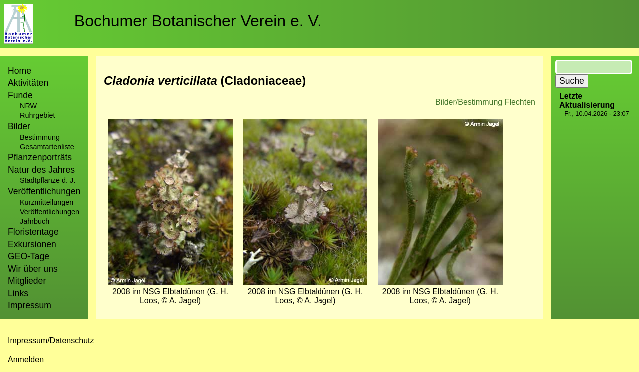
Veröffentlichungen (49, 212)
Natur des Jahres (41, 170)
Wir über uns (33, 269)
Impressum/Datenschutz (51, 340)
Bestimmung (40, 137)
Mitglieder (27, 281)
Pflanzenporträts (40, 157)
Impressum (29, 305)
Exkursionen (32, 244)
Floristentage (33, 232)
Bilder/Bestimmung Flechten (485, 102)
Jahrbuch (34, 221)
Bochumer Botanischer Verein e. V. (197, 21)
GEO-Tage (28, 256)
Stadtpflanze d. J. (47, 180)
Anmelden (26, 359)
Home (19, 71)
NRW (28, 106)
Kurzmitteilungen (46, 202)
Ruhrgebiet (37, 115)
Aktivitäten (28, 83)
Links (18, 293)
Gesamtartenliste (47, 147)
